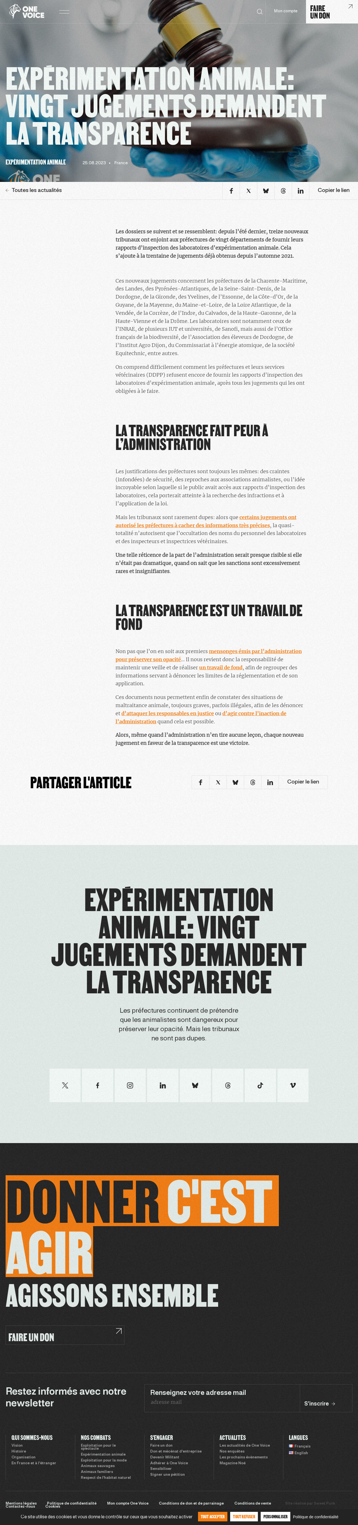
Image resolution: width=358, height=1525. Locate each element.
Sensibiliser (161, 1469)
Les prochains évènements (244, 1457)
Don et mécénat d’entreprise (176, 1451)
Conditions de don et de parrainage (191, 1503)
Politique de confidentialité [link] (315, 1517)
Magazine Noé (233, 1463)
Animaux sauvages (98, 1466)
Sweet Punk (324, 1503)
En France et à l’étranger (33, 1463)
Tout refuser (244, 1516)
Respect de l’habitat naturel (106, 1478)
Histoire (18, 1451)
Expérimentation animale (103, 1454)
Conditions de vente (252, 1503)
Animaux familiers (97, 1472)
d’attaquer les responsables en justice (167, 713)
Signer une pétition (167, 1475)
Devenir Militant (164, 1457)
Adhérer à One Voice (169, 1463)
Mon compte (286, 11)
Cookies (52, 1506)
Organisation (23, 1457)
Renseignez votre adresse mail (198, 1393)
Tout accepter (213, 1516)
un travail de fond (220, 667)
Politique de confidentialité (71, 1503)
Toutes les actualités (34, 190)
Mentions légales (21, 1503)
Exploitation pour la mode (104, 1460)
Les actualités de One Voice (245, 1445)
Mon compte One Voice (128, 1503)
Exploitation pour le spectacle (98, 1447)
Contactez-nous (20, 1506)
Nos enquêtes (232, 1451)
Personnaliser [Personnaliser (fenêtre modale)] (275, 1516)
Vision (17, 1445)
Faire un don (161, 1445)
